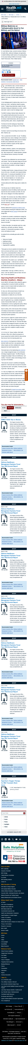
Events (5, 819)
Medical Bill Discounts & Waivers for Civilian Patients (12, 922)
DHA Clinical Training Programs (8, 886)
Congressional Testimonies (7, 953)
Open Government (19, 1019)
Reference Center (6, 949)
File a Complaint (4, 1000)
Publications (3, 970)
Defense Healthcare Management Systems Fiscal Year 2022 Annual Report (10, 464)
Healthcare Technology (6, 919)
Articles (6, 817)
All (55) (3, 408)
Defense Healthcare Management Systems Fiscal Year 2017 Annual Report (10, 736)
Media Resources (5, 946)
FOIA (18, 1012)
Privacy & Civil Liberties (6, 924)
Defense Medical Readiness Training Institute (11, 891)
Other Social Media (8, 75)
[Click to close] (26, 371)
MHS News (4, 933)
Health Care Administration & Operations (10, 913)
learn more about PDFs (20, 1040)
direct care (7, 205)
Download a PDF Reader (6, 1040)
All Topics (3, 902)
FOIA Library (4, 957)
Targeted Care (16, 80)
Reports (3, 972)
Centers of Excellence (6, 917)
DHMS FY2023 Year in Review (11, 420)
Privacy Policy (17, 1006)
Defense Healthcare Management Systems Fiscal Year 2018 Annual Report (10, 690)
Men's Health (4, 928)
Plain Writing (9, 1022)
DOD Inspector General (13, 1015)
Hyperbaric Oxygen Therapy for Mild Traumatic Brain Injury (10, 783)
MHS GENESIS (4, 341)
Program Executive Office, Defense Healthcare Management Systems (12, 449)
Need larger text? (7, 22)
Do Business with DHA (6, 996)
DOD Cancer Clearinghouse (7, 904)
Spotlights (6, 824)
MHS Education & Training (8, 884)
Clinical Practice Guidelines (7, 951)
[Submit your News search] (24, 813)
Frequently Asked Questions (7, 962)
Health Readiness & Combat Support (9, 915)
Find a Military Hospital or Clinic (8, 982)
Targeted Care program (17, 389)
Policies (3, 966)
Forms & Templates (5, 959)
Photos (6, 822)
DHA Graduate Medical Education (8, 889)
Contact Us (3, 882)
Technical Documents (6, 975)
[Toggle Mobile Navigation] (2, 9)
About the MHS (5, 866)
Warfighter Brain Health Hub (7, 906)
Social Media (4, 944)
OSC (18, 1025)
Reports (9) (10, 408)
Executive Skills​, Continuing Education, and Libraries (12, 893)
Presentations (4, 968)
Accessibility (10, 1012)
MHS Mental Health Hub (6, 909)
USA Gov (18, 1022)
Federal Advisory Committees (7, 875)
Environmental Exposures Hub (7, 911)
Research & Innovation (6, 926)
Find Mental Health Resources (7, 994)
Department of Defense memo (18, 207)
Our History (3, 877)
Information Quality (7, 1019)
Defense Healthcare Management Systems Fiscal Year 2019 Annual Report (10, 511)
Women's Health (4, 930)
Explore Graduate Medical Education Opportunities (12, 998)
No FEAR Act (8, 1009)
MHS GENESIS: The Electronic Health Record (11, 81)
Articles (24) (18, 408)
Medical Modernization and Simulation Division (11, 897)
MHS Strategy (14, 211)
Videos (6, 827)
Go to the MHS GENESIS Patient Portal (10, 984)
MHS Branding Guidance (6, 879)
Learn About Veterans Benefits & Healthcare (10, 990)
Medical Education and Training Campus (10, 895)
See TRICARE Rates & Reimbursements (10, 992)
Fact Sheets (3, 955)
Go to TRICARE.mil (5, 980)
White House (10, 1025)
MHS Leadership (4, 869)
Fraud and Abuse (18, 1009)
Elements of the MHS (6, 871)
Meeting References (5, 964)
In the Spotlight (4, 942)
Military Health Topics (7, 900)
